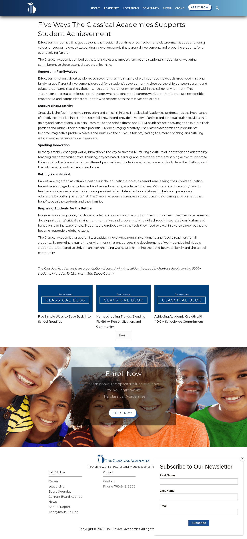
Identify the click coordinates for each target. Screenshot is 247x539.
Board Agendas (60, 491)
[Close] (242, 458)
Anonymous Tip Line (63, 512)
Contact (109, 481)
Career (53, 481)
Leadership (57, 486)
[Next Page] (123, 335)
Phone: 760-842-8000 (119, 486)
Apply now (200, 7)
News (53, 502)
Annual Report (59, 507)
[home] (31, 8)
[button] (95, 8)
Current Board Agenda (65, 496)
